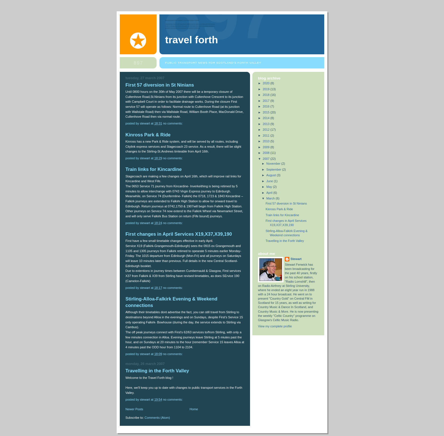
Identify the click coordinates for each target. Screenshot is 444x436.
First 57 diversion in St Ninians (159, 85)
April (270, 192)
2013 (266, 124)
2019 (266, 89)
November (273, 163)
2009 (266, 147)
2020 (266, 83)
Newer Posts (134, 409)
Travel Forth (191, 40)
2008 (266, 152)
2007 (266, 158)
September (274, 169)
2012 (266, 129)
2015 (266, 112)
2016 (266, 106)
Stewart (296, 259)
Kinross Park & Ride (147, 135)
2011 (266, 135)
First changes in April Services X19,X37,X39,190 (178, 234)
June (270, 181)
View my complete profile (275, 326)
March (271, 198)
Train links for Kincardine (153, 169)
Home (194, 409)
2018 (266, 94)
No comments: (173, 123)
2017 (266, 100)
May (269, 186)
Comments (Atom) (157, 417)
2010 (266, 141)
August (271, 175)
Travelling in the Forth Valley (157, 370)
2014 (266, 118)
